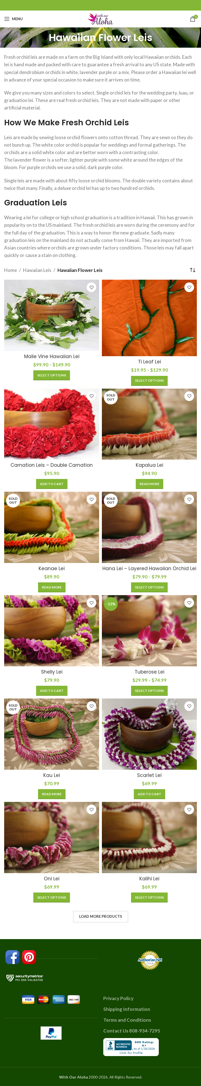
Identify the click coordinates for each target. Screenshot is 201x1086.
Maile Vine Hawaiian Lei (51, 356)
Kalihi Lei (149, 878)
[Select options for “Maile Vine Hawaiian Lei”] (51, 375)
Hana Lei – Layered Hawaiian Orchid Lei (149, 568)
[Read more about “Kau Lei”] (52, 794)
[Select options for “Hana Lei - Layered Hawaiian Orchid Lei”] (149, 587)
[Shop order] (193, 270)
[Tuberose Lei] (149, 630)
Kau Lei (51, 775)
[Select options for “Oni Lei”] (51, 898)
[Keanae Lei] (51, 527)
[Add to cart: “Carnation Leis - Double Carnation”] (51, 484)
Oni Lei (51, 878)
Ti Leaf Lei (149, 361)
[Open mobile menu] (13, 18)
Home (10, 270)
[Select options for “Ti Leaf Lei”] (149, 381)
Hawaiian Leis (37, 270)
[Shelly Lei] (51, 630)
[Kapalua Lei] (149, 424)
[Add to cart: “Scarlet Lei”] (149, 794)
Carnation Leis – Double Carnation (52, 465)
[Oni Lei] (51, 837)
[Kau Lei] (51, 734)
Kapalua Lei (149, 465)
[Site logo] (100, 18)
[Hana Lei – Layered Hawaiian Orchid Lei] (149, 527)
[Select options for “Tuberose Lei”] (149, 691)
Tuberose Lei (149, 672)
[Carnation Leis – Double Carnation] (51, 424)
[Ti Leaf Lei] (149, 318)
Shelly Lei (51, 672)
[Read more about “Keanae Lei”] (52, 587)
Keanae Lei (52, 568)
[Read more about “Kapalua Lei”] (149, 484)
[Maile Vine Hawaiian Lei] (51, 315)
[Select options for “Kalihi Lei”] (149, 898)
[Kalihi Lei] (149, 837)
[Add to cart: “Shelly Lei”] (51, 691)
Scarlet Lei (149, 775)
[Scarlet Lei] (149, 734)
